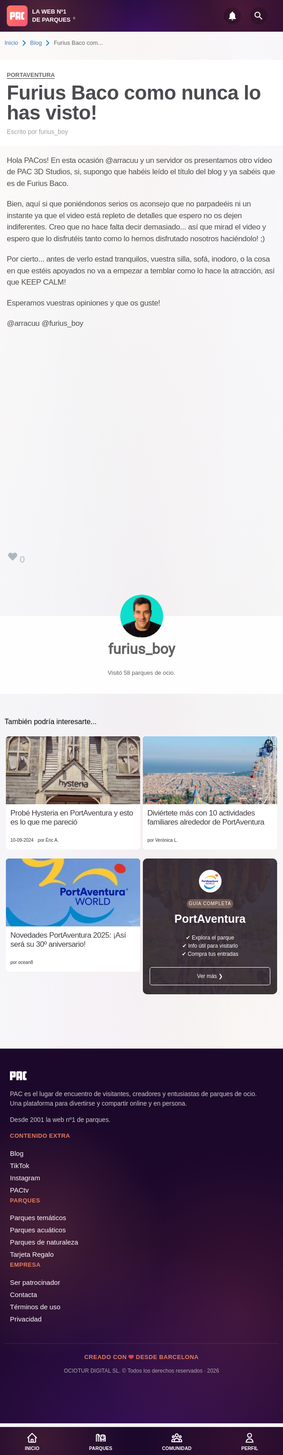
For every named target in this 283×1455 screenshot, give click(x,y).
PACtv (19, 1190)
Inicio (11, 42)
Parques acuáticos (38, 1230)
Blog (36, 42)
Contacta (23, 1294)
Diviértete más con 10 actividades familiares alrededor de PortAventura (205, 817)
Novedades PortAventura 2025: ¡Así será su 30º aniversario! (68, 940)
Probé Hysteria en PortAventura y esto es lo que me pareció (71, 817)
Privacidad (26, 1319)
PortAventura (31, 75)
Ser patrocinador (35, 1282)
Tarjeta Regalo (32, 1254)
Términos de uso (35, 1307)
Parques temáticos (38, 1217)
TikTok (19, 1165)
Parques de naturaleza (44, 1242)
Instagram (25, 1178)
